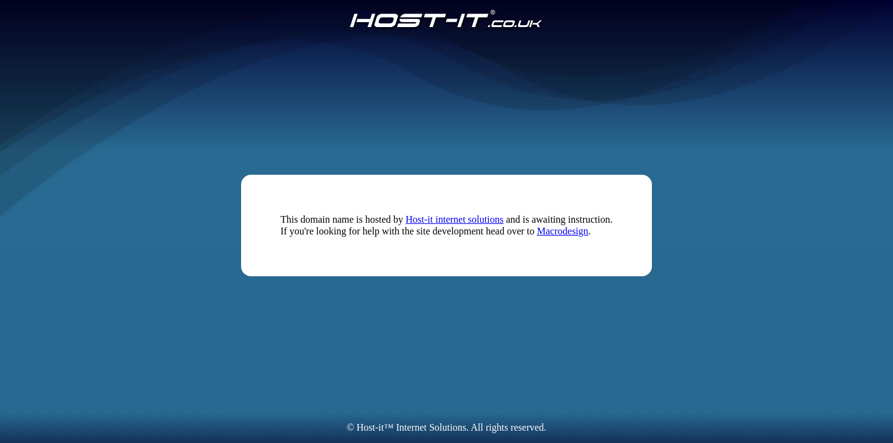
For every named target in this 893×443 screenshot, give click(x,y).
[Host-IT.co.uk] (446, 19)
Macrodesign (563, 231)
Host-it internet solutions (455, 219)
